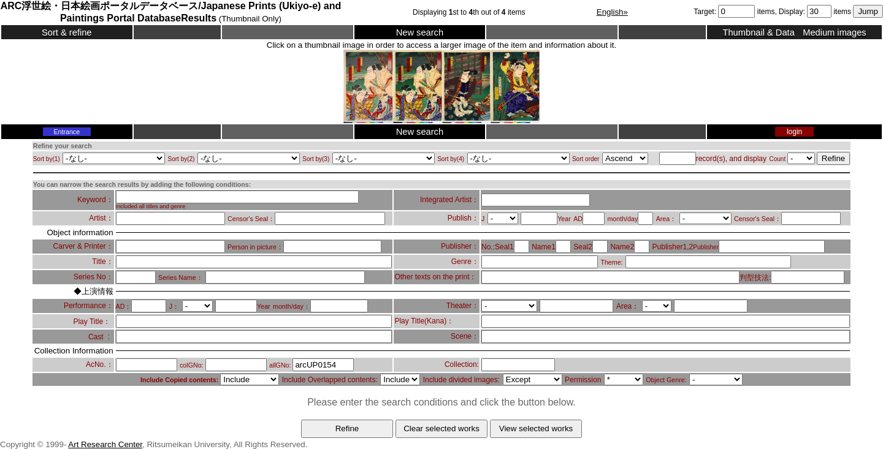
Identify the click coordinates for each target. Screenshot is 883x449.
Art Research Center (105, 444)
